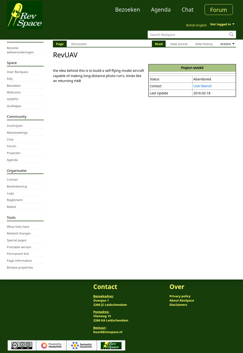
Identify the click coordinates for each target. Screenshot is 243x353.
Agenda (161, 9)
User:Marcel (202, 86)
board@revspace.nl (107, 332)
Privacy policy (179, 296)
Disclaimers (178, 305)
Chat (187, 9)
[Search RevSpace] (192, 34)
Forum (218, 10)
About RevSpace (181, 300)
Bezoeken (127, 9)
